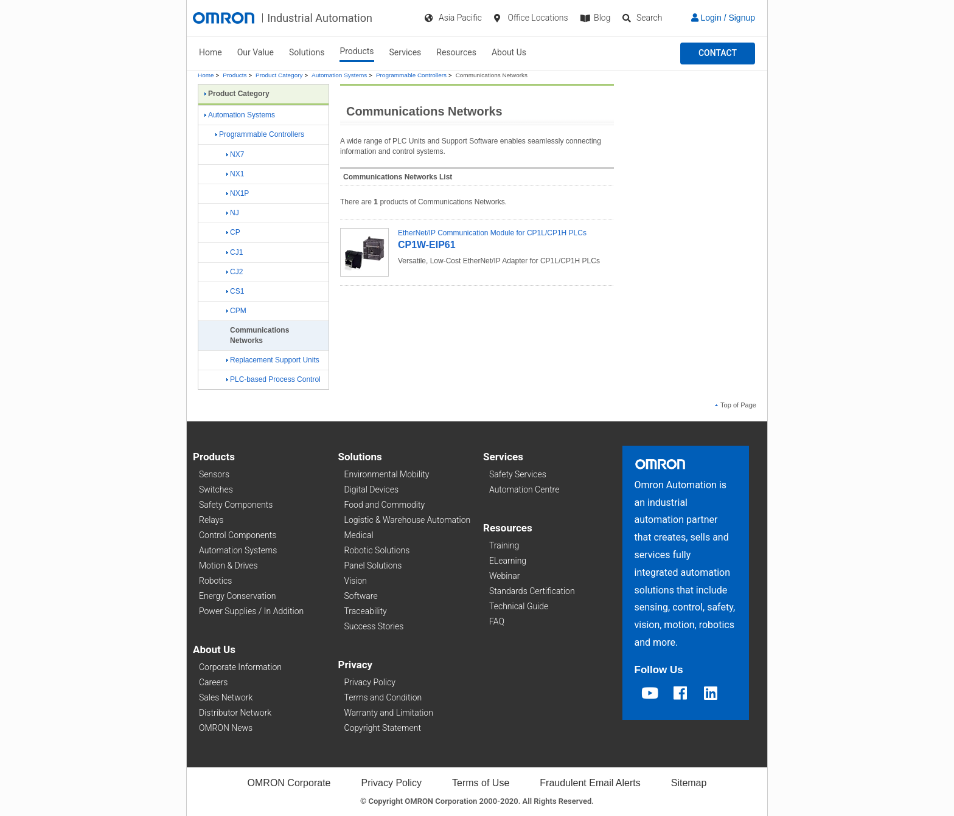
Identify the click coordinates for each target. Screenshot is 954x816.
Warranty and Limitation (388, 712)
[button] (717, 53)
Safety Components (236, 505)
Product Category (279, 75)
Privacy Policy (369, 682)
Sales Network (225, 697)
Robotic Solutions (377, 550)
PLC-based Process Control (273, 379)
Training (504, 545)
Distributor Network (235, 712)
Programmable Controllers (411, 75)
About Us (509, 52)
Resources (456, 52)
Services (405, 52)
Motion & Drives (228, 565)
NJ (232, 213)
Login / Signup (723, 17)
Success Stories (374, 626)
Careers (213, 682)
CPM (236, 310)
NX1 (235, 174)
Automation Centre (524, 489)
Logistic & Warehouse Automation (407, 520)
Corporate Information (240, 667)
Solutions (306, 52)
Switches (216, 489)
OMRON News (225, 728)
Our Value (255, 52)
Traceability (365, 611)
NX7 (235, 154)
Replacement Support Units (272, 360)
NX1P (237, 193)
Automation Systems (339, 75)
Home (210, 52)
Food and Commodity (384, 505)
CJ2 (234, 272)
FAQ (496, 621)
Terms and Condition (383, 697)
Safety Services (517, 474)
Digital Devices (371, 489)
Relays (211, 520)
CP (233, 232)
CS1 (235, 291)
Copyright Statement (382, 728)
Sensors (214, 474)
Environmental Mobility (387, 474)
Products (356, 51)
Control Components (237, 535)
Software (361, 596)
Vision (355, 581)
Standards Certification (532, 591)
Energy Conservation (237, 596)
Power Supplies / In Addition (251, 611)
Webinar (504, 576)
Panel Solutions (373, 565)
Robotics (215, 581)
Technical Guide (518, 606)
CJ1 (234, 252)
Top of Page (735, 405)
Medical (359, 535)
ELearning (507, 560)
